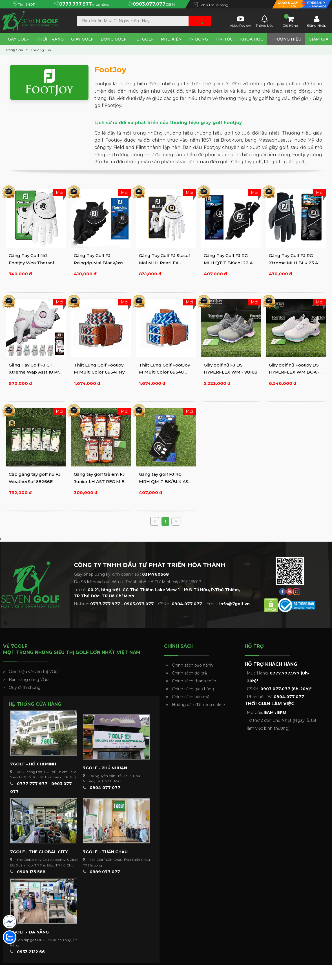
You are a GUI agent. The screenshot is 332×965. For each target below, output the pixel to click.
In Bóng (198, 39)
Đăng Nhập (316, 20)
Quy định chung (25, 687)
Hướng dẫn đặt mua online (198, 704)
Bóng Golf (113, 39)
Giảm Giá (318, 39)
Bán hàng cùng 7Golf (30, 679)
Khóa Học (251, 39)
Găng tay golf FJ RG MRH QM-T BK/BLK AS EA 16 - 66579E (163, 481)
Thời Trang (50, 39)
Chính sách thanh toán (194, 680)
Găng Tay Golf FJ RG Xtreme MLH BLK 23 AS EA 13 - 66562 (295, 262)
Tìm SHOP (24, 4)
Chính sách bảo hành (192, 665)
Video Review (240, 20)
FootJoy (110, 69)
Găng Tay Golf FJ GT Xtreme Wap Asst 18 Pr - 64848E (35, 372)
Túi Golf (144, 39)
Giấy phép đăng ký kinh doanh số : (121, 574)
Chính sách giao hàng (193, 688)
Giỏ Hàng (290, 20)
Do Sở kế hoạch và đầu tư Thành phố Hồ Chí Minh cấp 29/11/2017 (137, 581)
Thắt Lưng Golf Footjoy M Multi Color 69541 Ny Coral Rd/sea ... (99, 372)
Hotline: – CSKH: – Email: (162, 603)
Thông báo (264, 20)
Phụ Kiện (171, 39)
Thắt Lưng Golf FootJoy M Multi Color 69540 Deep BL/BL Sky (164, 372)
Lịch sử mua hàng (211, 5)
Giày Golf (82, 39)
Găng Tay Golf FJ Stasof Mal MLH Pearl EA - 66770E (164, 262)
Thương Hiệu (286, 39)
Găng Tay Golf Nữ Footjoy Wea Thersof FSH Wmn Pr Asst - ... (31, 262)
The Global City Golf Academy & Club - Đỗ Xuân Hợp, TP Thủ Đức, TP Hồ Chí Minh (45, 864)
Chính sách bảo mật (191, 696)
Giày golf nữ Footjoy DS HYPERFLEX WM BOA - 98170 (294, 372)
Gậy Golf (18, 39)
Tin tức (224, 39)
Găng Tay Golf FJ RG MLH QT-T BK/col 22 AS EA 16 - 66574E (229, 262)
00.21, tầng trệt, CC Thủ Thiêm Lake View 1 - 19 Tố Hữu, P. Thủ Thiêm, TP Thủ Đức (43, 777)
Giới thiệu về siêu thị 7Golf (34, 671)
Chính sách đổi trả (189, 673)
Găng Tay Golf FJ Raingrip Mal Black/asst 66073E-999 (99, 262)
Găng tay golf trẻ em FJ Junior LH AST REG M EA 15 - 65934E (100, 481)
